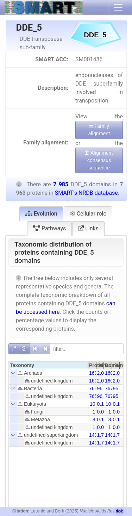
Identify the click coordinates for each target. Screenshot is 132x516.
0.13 (102, 404)
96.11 (103, 388)
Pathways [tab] (49, 228)
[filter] (87, 348)
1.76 (102, 435)
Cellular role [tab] (88, 213)
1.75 (117, 435)
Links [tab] (88, 228)
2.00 (117, 373)
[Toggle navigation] (118, 7)
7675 (110, 388)
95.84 (119, 388)
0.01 (102, 412)
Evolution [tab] (41, 213)
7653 (94, 388)
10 (92, 404)
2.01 (102, 373)
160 (93, 373)
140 (93, 435)
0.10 (102, 419)
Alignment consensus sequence (99, 160)
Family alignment (99, 129)
